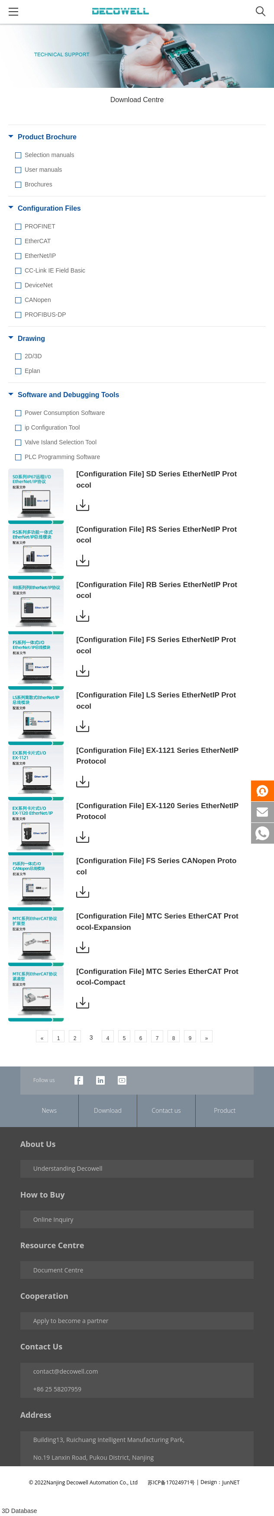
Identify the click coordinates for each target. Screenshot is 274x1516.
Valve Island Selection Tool (61, 442)
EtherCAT (38, 241)
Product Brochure (47, 137)
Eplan (32, 370)
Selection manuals (49, 154)
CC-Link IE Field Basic (55, 270)
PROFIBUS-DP (45, 314)
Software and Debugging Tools (68, 394)
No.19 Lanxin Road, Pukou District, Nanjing (93, 1457)
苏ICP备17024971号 (171, 1482)
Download (108, 1110)
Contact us (166, 1110)
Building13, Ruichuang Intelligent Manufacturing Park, (108, 1440)
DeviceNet (39, 285)
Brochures (38, 184)
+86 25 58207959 (57, 1389)
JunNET (230, 1482)
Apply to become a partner (71, 1321)
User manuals (43, 169)
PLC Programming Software (62, 456)
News (49, 1110)
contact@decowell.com (65, 1371)
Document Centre (58, 1270)
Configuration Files (49, 208)
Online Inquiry (53, 1219)
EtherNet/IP (40, 255)
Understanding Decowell (68, 1168)
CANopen (38, 299)
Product (224, 1110)
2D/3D (33, 356)
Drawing (31, 338)
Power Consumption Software (65, 412)
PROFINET (40, 226)
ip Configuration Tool (52, 427)
